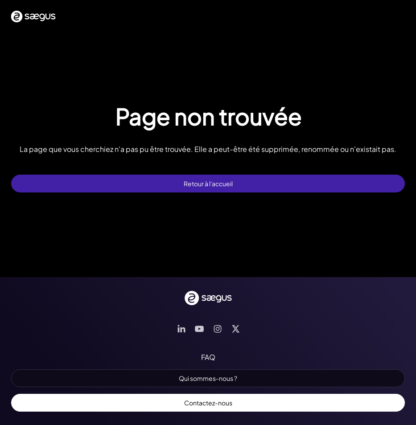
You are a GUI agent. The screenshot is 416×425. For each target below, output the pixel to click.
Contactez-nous (208, 403)
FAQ (208, 357)
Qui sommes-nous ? (208, 378)
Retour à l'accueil (208, 184)
